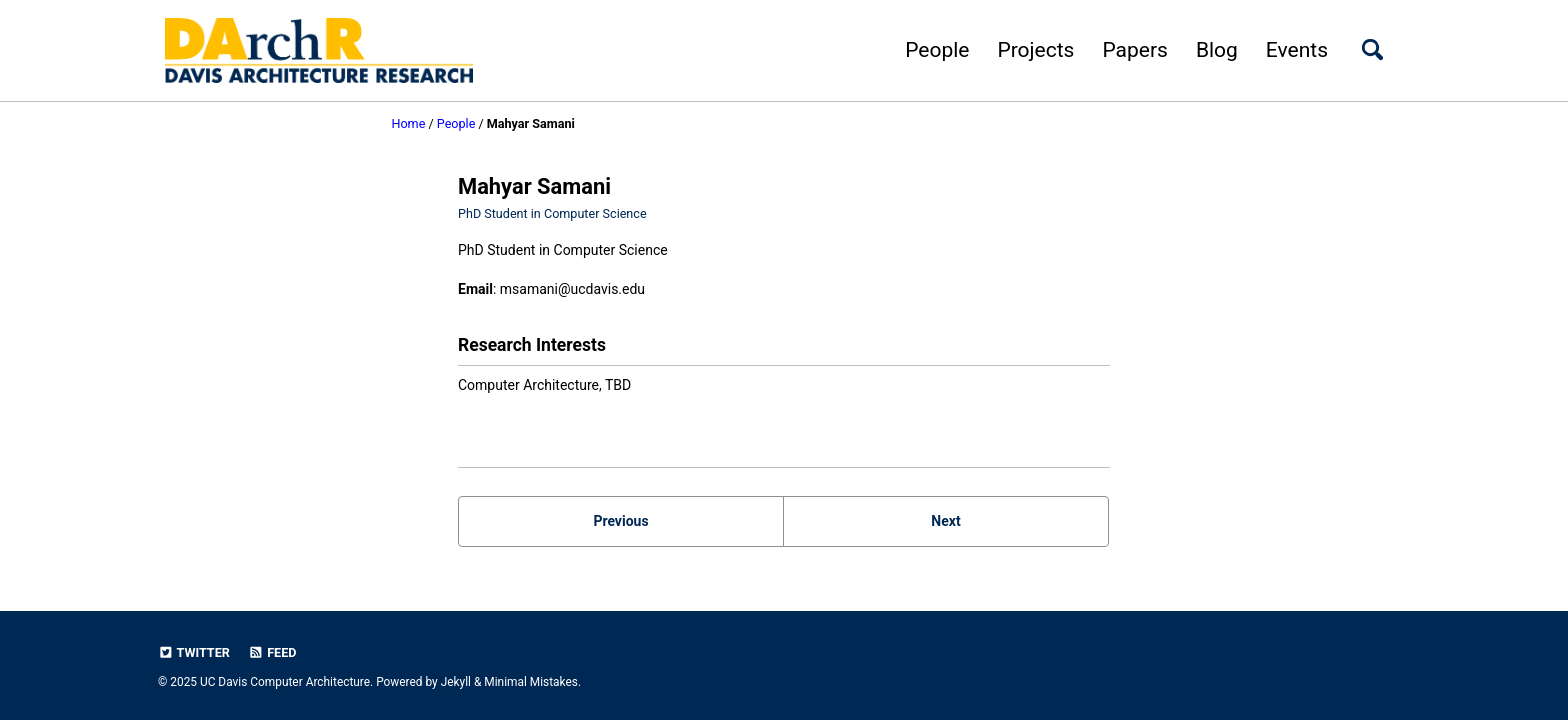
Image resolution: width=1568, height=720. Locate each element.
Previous (620, 521)
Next (945, 521)
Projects (1035, 50)
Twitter (194, 652)
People (937, 50)
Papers (1134, 50)
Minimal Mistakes (531, 682)
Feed (272, 652)
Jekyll (456, 682)
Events (1297, 50)
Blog (1217, 50)
